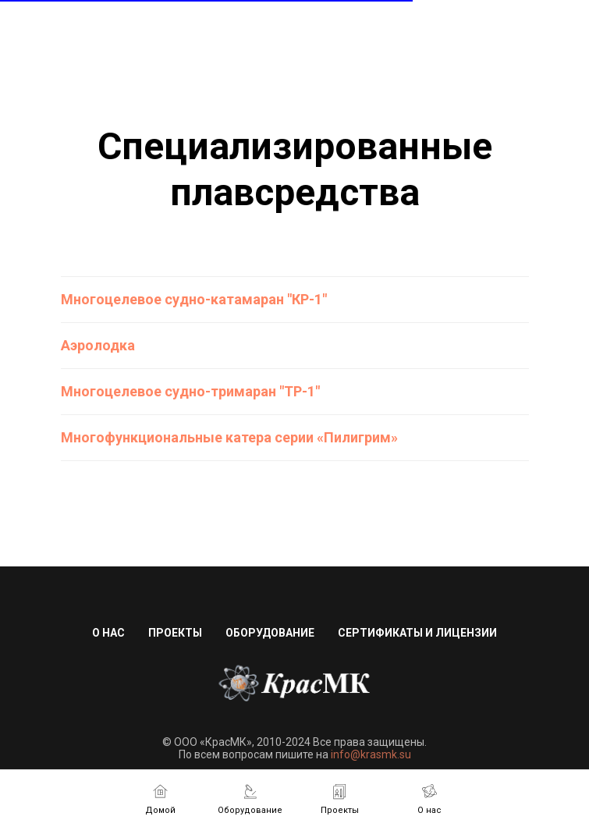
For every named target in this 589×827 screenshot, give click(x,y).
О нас (108, 632)
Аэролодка (98, 345)
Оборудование (269, 632)
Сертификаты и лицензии (417, 632)
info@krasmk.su (371, 754)
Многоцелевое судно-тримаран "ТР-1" (190, 391)
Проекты (175, 632)
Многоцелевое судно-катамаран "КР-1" (194, 299)
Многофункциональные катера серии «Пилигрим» (229, 437)
